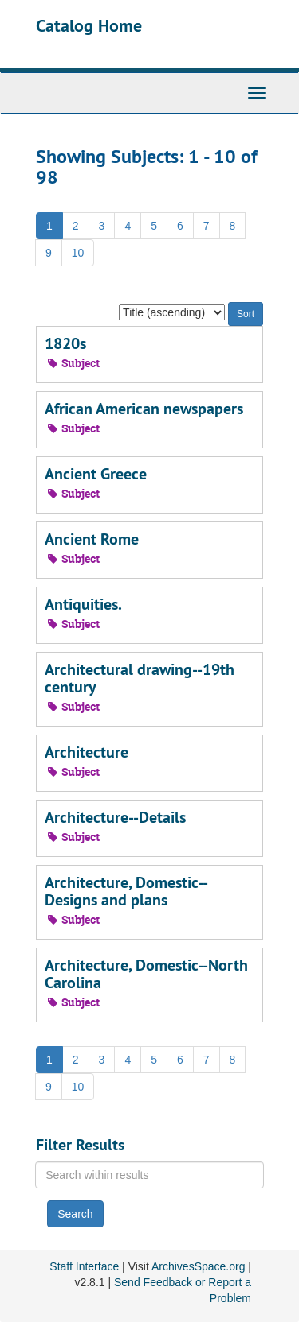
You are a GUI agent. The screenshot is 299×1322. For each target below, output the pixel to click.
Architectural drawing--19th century (139, 678)
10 (78, 252)
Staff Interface (84, 1266)
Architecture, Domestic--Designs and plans (126, 891)
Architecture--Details (115, 817)
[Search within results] (149, 1174)
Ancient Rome (92, 539)
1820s (65, 343)
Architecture (86, 752)
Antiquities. (83, 604)
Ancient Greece (96, 473)
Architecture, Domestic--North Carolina (146, 974)
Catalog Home (89, 25)
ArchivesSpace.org (198, 1266)
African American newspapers (144, 408)
